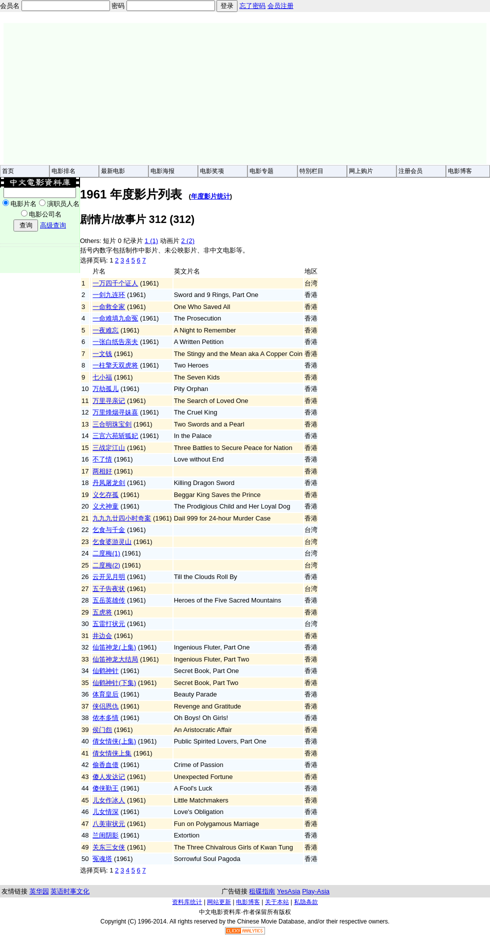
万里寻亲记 (108, 400)
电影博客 (460, 171)
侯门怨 (102, 730)
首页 (8, 171)
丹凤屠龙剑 (108, 482)
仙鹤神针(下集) (114, 682)
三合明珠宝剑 (112, 424)
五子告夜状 (108, 588)
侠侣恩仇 (105, 706)
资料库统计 (187, 902)
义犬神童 (105, 506)
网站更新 (219, 902)
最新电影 (113, 171)
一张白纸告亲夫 (115, 342)
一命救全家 (108, 306)
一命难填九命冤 (115, 318)
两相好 (102, 471)
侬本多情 (105, 718)
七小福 (102, 377)
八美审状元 (108, 824)
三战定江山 (108, 448)
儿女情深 (105, 812)
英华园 (39, 891)
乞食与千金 (108, 530)
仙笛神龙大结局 (115, 659)
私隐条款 (306, 902)
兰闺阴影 (105, 835)
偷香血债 (105, 764)
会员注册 (281, 6)
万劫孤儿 (105, 388)
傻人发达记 (108, 776)
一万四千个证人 (115, 283)
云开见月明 (108, 576)
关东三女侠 (108, 847)
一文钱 (102, 354)
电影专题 (262, 171)
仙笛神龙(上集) (114, 647)
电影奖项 (212, 171)
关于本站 (277, 902)
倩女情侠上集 (112, 753)
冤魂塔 (102, 858)
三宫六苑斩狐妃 (115, 436)
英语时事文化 (70, 891)
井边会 (102, 636)
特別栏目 (312, 171)
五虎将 (102, 612)
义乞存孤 (105, 494)
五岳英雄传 (108, 600)
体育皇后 (105, 694)
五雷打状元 (108, 624)
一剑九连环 (108, 294)
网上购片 (361, 171)
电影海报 (162, 171)
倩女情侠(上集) (114, 741)
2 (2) (187, 240)
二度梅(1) (106, 553)
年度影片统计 (210, 196)
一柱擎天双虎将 (115, 365)
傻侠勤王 (105, 788)
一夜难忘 (105, 330)
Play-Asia (316, 891)
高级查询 (53, 225)
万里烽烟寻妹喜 (115, 412)
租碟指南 (262, 891)
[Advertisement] (177, 94)
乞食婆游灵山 (112, 542)
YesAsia (288, 891)
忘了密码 (253, 6)
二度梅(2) (106, 565)
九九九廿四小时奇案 (121, 518)
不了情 (102, 459)
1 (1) (151, 240)
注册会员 (410, 171)
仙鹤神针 (105, 670)
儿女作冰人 (108, 800)
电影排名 (64, 171)
